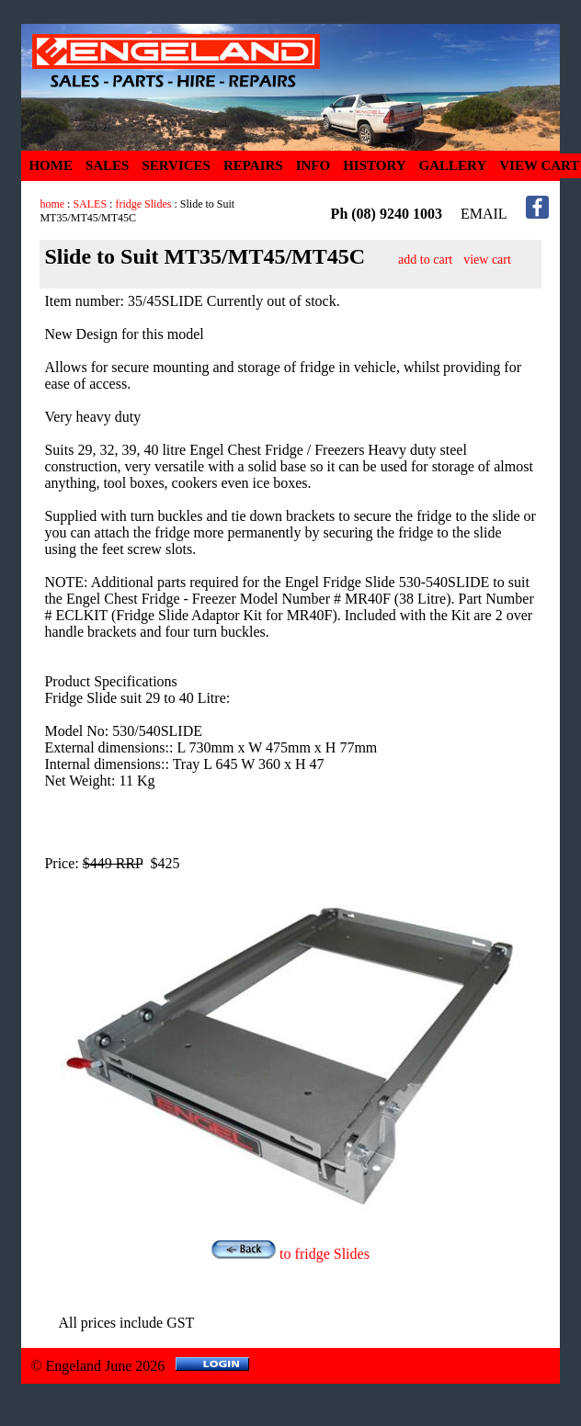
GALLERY (453, 165)
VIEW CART (539, 165)
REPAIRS (253, 165)
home (52, 204)
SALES (107, 165)
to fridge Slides (290, 1254)
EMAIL (484, 213)
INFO (313, 165)
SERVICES (176, 165)
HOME (50, 165)
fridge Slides (143, 204)
